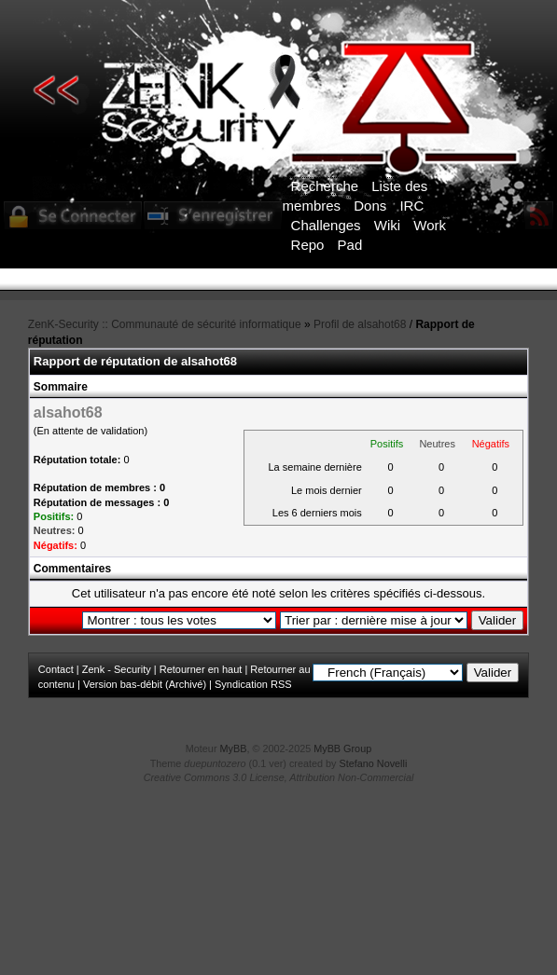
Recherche (325, 186)
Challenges (326, 225)
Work (429, 225)
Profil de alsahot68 (359, 324)
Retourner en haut (201, 669)
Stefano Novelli (374, 763)
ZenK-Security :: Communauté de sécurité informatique (164, 324)
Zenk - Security (116, 669)
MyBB (233, 748)
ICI (326, 291)
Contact (56, 669)
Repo (308, 245)
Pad (350, 245)
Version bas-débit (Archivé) (144, 684)
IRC (411, 205)
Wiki (387, 225)
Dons (370, 205)
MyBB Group (342, 748)
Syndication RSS (253, 684)
